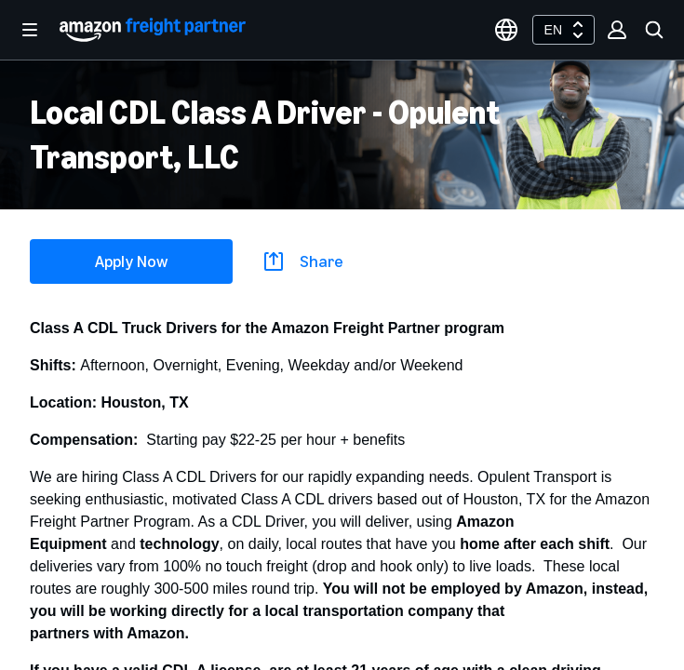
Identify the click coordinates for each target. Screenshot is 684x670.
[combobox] (563, 30)
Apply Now (131, 261)
